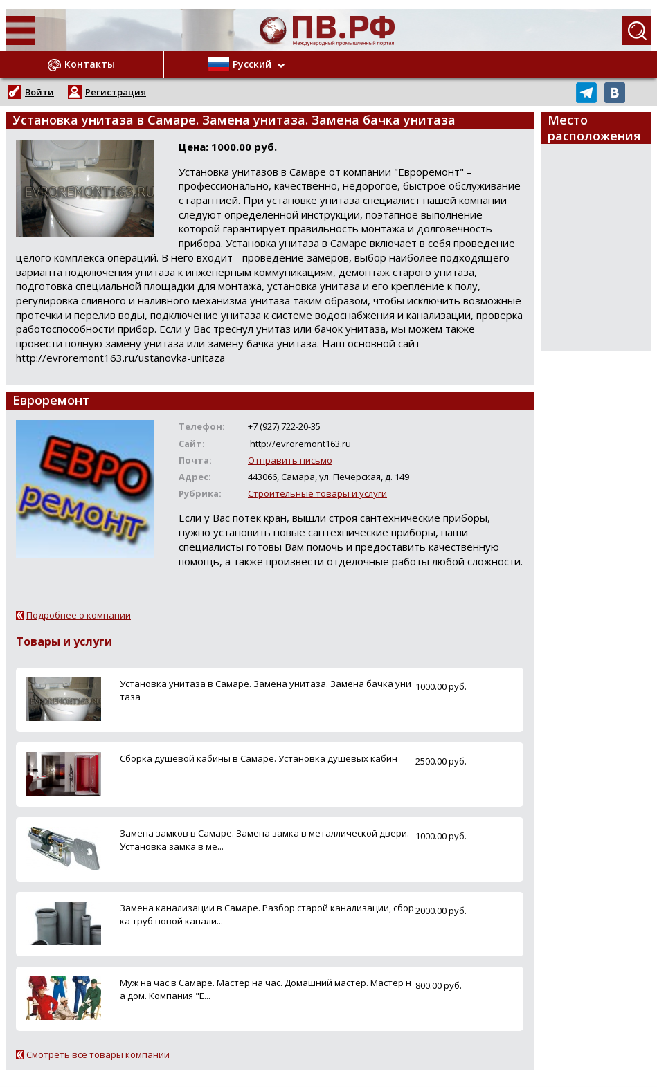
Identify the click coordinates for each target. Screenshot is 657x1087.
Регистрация (115, 92)
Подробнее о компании (78, 615)
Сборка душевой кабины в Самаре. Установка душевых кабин (258, 758)
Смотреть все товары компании (98, 1054)
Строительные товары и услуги (317, 493)
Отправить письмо (290, 460)
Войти (39, 92)
